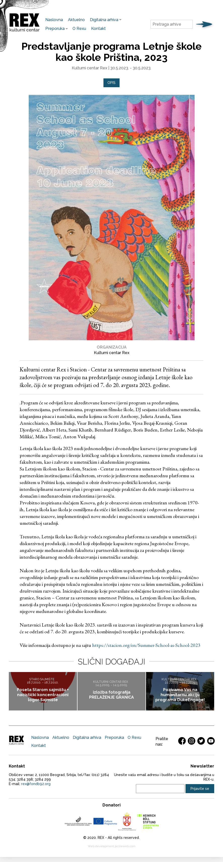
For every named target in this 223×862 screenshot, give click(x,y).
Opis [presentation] (111, 83)
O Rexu (79, 28)
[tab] (111, 82)
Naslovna (54, 19)
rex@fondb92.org (36, 784)
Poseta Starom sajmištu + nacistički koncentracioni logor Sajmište (43, 694)
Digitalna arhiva (102, 19)
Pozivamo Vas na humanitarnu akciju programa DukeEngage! (180, 694)
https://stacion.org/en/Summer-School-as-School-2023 (146, 645)
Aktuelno (76, 19)
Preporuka (54, 28)
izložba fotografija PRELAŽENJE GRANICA (111, 695)
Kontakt (98, 28)
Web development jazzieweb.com (111, 846)
